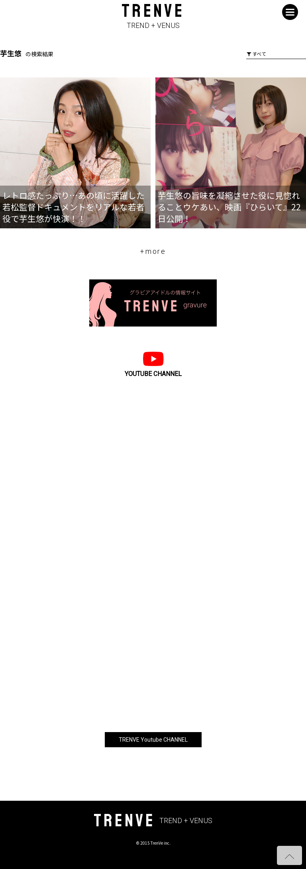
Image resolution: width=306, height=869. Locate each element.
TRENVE (153, 16)
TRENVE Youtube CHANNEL (153, 739)
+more (153, 251)
